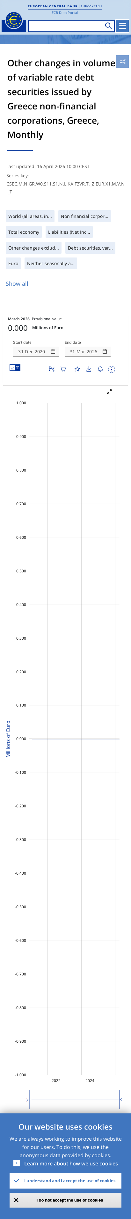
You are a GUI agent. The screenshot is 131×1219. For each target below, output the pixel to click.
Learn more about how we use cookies (71, 1163)
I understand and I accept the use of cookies (69, 1180)
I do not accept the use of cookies (70, 1200)
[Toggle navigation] (122, 26)
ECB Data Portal (65, 12)
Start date (22, 342)
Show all (17, 283)
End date (73, 342)
